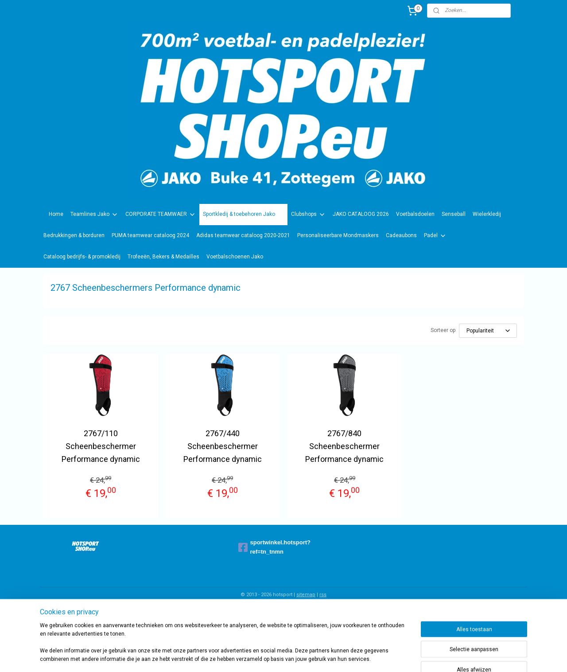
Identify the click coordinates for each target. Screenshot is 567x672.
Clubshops (308, 214)
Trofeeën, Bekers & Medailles (163, 257)
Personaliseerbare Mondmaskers (338, 235)
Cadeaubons (401, 235)
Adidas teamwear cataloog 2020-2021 (243, 235)
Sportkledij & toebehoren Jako (243, 214)
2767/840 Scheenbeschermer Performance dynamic (344, 446)
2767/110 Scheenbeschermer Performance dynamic (101, 446)
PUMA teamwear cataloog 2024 (150, 235)
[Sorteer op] (488, 330)
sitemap (305, 595)
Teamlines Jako (94, 214)
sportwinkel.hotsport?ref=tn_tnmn (274, 547)
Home (56, 214)
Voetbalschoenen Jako (234, 257)
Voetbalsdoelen (415, 214)
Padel (435, 235)
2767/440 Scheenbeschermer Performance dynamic (222, 446)
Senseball (454, 214)
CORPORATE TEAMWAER (160, 214)
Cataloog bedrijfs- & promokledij (81, 257)
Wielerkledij (487, 214)
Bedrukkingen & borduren (74, 235)
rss (322, 595)
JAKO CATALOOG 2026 (361, 214)
